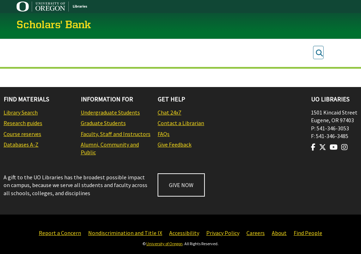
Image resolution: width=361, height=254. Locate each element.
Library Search (21, 112)
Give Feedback (174, 144)
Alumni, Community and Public (110, 148)
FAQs (164, 133)
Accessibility (184, 232)
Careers (255, 232)
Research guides (23, 122)
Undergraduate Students (110, 112)
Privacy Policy (222, 232)
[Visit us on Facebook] (313, 147)
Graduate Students (103, 122)
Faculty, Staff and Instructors (116, 133)
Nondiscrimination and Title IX (125, 232)
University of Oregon (164, 243)
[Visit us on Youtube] (334, 147)
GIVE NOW (181, 184)
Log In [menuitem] (331, 52)
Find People (308, 232)
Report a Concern (60, 232)
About (279, 232)
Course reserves (22, 133)
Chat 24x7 (169, 112)
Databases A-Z (21, 144)
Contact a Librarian (181, 122)
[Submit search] (319, 53)
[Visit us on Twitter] (322, 147)
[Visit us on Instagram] (344, 147)
